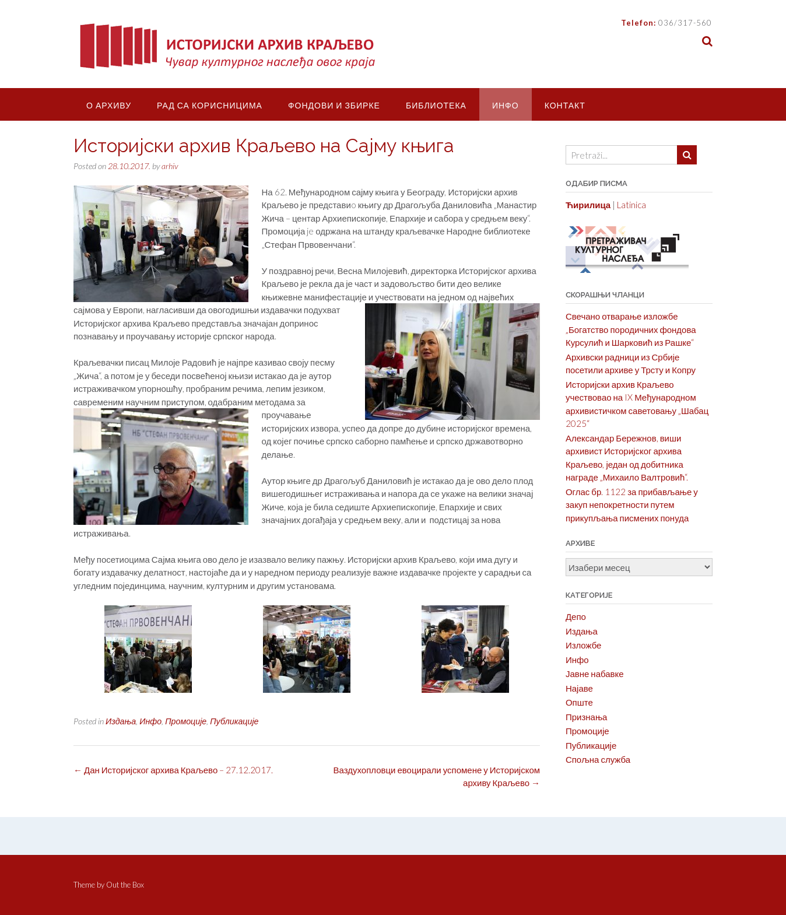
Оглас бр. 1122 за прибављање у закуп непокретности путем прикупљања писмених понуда (632, 504)
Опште (579, 702)
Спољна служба (598, 759)
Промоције (185, 721)
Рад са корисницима (209, 105)
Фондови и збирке (334, 105)
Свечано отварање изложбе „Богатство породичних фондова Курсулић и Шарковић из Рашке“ (631, 329)
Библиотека (436, 105)
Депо (576, 616)
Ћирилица (588, 204)
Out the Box (125, 884)
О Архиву (108, 105)
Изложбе (584, 645)
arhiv (170, 166)
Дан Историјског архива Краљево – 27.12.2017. (173, 770)
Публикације (234, 721)
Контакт (565, 105)
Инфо (505, 105)
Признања (587, 716)
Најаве (579, 688)
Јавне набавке (595, 673)
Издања (121, 721)
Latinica (631, 204)
